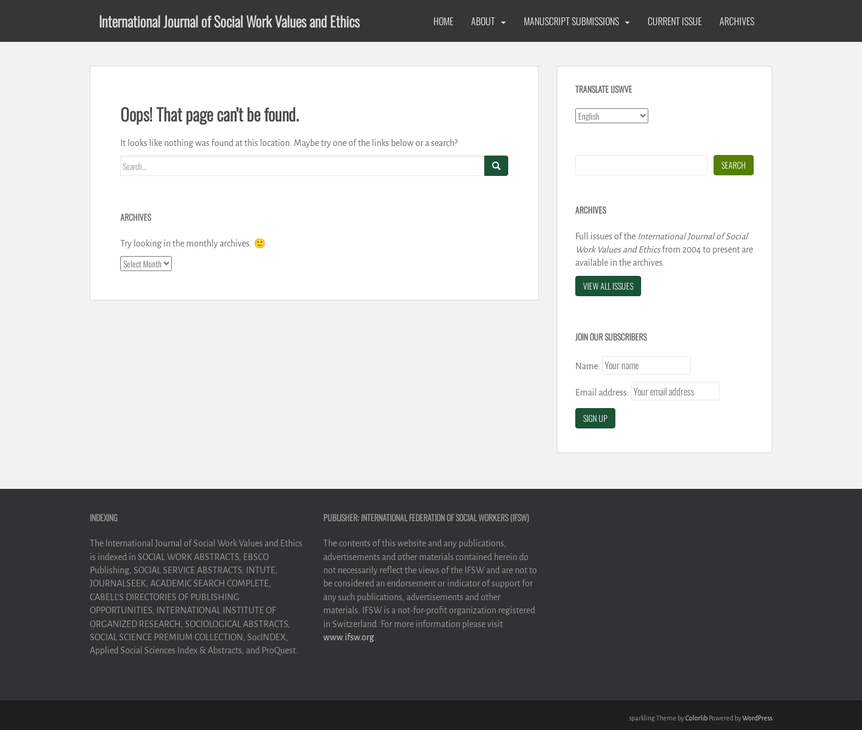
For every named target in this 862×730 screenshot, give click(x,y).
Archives (737, 21)
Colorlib (696, 718)
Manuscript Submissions (571, 21)
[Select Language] (611, 115)
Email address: (602, 392)
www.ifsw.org (348, 637)
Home (443, 21)
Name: (587, 366)
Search (733, 165)
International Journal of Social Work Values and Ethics (229, 21)
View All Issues (608, 285)
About (483, 21)
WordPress (757, 718)
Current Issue (675, 21)
